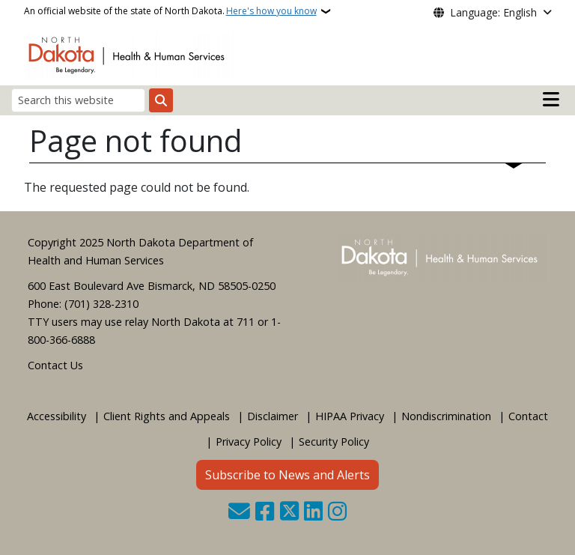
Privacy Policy (249, 441)
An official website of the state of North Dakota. (170, 11)
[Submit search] (161, 100)
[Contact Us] (239, 512)
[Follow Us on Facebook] (264, 512)
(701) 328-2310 (101, 304)
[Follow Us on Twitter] (289, 512)
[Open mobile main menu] (551, 99)
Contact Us (55, 365)
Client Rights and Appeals (166, 416)
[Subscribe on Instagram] (337, 512)
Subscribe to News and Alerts (287, 475)
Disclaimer (272, 416)
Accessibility (56, 416)
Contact (528, 416)
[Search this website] (78, 100)
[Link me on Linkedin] (313, 512)
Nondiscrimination (446, 416)
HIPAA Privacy (349, 416)
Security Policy (334, 441)
